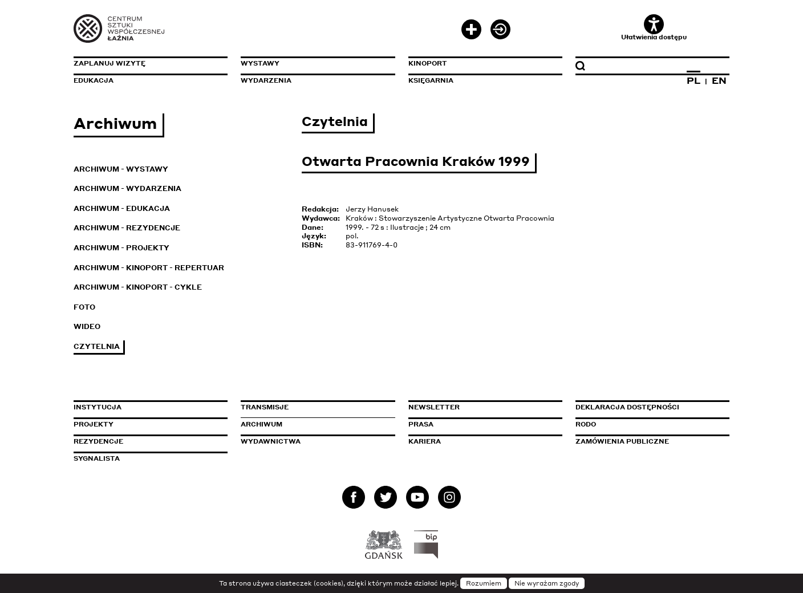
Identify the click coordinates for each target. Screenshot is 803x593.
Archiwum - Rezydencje (127, 228)
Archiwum (261, 424)
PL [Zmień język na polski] (693, 80)
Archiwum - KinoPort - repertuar (149, 267)
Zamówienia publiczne (647, 441)
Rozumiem (483, 583)
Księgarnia (430, 80)
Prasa (420, 424)
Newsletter (434, 407)
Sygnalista (97, 458)
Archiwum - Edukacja (122, 208)
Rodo (585, 424)
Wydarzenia (266, 80)
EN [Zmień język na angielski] (719, 80)
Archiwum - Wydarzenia (127, 188)
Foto (84, 307)
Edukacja (93, 80)
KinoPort (427, 63)
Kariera (424, 441)
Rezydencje (98, 441)
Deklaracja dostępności (627, 407)
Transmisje (313, 407)
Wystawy (260, 63)
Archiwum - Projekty (121, 247)
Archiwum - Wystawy (121, 169)
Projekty (93, 424)
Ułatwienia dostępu (654, 27)
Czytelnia (97, 346)
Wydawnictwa (271, 441)
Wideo (87, 326)
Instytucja (97, 407)
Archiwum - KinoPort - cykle (138, 287)
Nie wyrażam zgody (546, 583)
